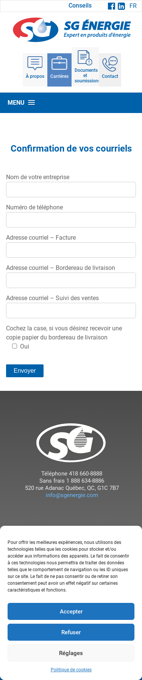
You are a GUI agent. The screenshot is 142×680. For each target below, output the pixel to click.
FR (133, 5)
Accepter (71, 611)
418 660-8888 (84, 473)
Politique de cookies (71, 669)
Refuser (71, 632)
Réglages (71, 653)
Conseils (80, 5)
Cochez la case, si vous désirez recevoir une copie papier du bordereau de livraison (64, 337)
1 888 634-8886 (84, 480)
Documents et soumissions (87, 76)
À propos (35, 76)
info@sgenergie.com (72, 495)
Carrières (59, 76)
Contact (110, 76)
